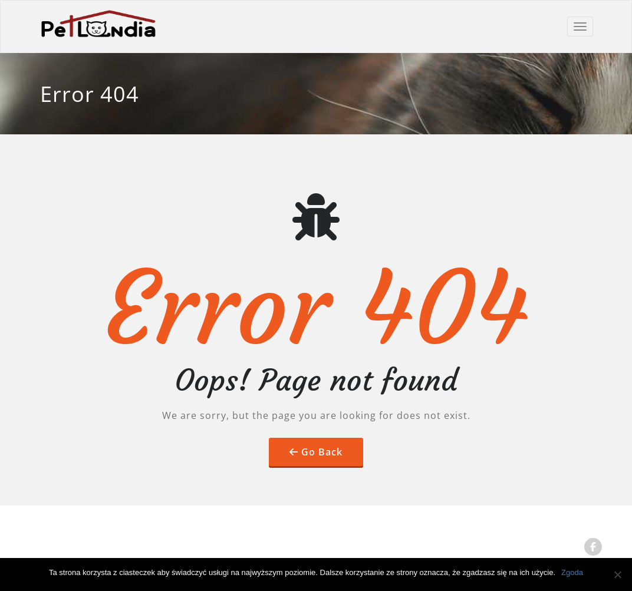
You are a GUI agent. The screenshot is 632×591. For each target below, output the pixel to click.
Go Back (322, 451)
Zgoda (572, 572)
